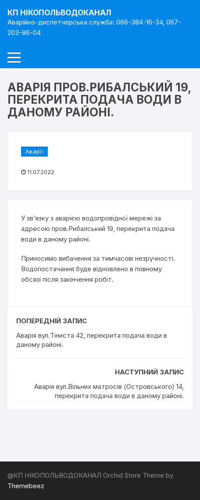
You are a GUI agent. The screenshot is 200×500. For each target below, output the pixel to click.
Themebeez (25, 486)
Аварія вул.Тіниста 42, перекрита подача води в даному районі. (91, 340)
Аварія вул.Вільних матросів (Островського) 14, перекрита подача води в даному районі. (109, 391)
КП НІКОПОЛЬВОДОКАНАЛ (59, 12)
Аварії (34, 151)
